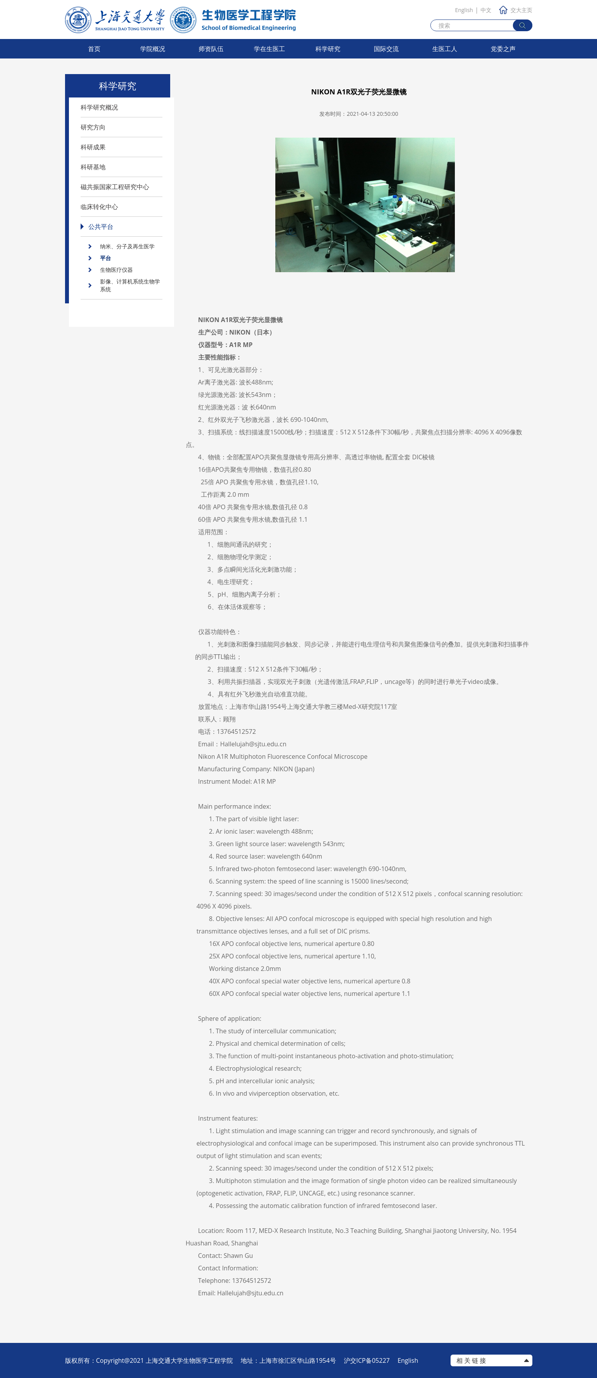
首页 (94, 48)
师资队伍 (211, 48)
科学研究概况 (99, 107)
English (464, 10)
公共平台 (100, 226)
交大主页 (515, 10)
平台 (105, 258)
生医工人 (444, 48)
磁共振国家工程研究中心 (115, 186)
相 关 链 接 (471, 1360)
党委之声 (503, 48)
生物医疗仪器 (116, 269)
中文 (486, 10)
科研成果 (93, 147)
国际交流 (386, 48)
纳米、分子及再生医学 (127, 246)
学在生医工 (269, 48)
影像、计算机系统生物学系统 (130, 285)
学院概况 (152, 48)
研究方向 (93, 127)
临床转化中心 (99, 206)
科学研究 (327, 48)
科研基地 (93, 167)
